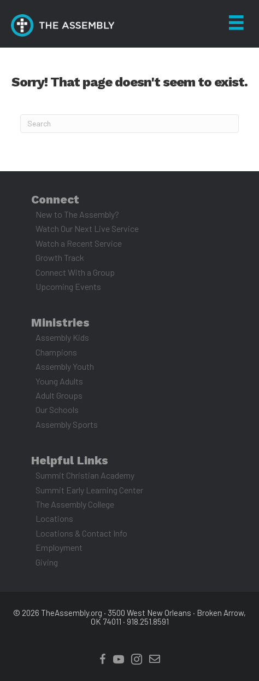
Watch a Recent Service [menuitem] (79, 243)
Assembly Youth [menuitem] (65, 366)
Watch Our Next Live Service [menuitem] (87, 228)
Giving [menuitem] (47, 562)
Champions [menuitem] (56, 352)
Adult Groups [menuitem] (59, 395)
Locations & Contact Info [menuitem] (81, 533)
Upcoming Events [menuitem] (68, 286)
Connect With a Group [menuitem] (75, 272)
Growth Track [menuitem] (60, 257)
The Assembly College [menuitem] (75, 504)
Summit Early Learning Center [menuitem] (89, 490)
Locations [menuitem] (54, 518)
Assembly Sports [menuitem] (67, 424)
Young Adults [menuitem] (59, 381)
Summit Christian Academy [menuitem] (85, 475)
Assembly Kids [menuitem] (62, 337)
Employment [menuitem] (59, 547)
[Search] (129, 123)
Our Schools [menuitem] (57, 409)
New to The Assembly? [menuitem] (77, 214)
